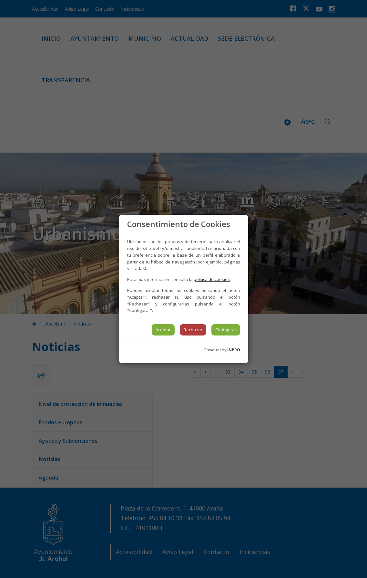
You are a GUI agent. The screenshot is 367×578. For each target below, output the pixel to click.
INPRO (233, 350)
